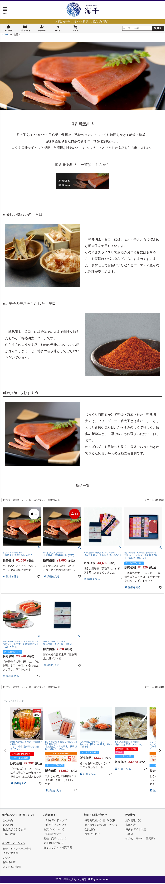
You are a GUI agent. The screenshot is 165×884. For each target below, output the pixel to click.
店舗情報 (130, 816)
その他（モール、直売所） (140, 839)
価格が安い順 (39, 501)
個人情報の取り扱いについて (101, 826)
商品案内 (8, 826)
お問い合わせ (92, 835)
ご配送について (53, 835)
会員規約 (89, 830)
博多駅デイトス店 (135, 830)
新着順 (16, 501)
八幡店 (129, 835)
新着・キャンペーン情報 (17, 850)
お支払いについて (54, 830)
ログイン (59, 28)
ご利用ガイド (25, 28)
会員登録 (42, 28)
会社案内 (8, 821)
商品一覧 (8, 28)
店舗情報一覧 (133, 821)
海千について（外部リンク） (18, 816)
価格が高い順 (54, 501)
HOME (5, 35)
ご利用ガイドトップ (55, 821)
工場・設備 (9, 835)
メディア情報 (10, 854)
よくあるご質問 (12, 868)
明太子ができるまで (14, 830)
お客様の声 (9, 863)
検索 (159, 28)
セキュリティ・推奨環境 (58, 848)
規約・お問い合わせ (95, 816)
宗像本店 (130, 826)
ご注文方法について (55, 826)
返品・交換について (55, 839)
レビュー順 (26, 501)
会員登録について (54, 844)
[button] (5, 752)
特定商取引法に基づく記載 (99, 821)
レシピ (6, 859)
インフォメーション (13, 844)
